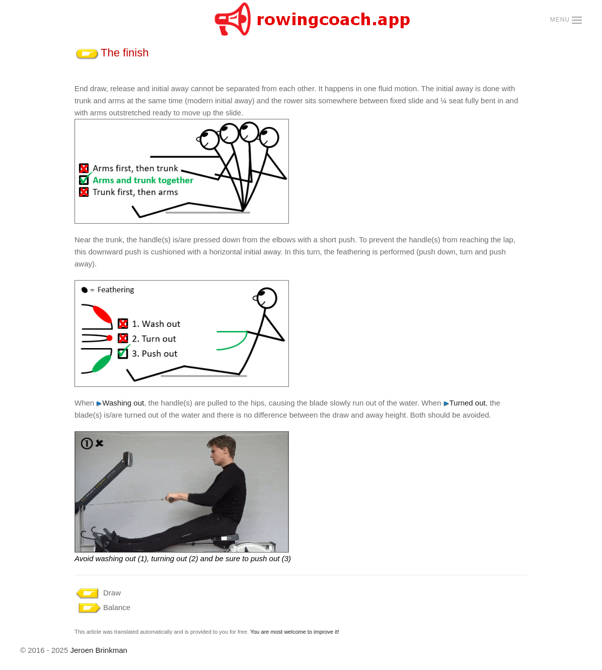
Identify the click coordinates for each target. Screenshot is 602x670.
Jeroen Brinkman (98, 650)
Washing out (120, 402)
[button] (566, 20)
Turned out (464, 402)
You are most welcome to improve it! (294, 632)
